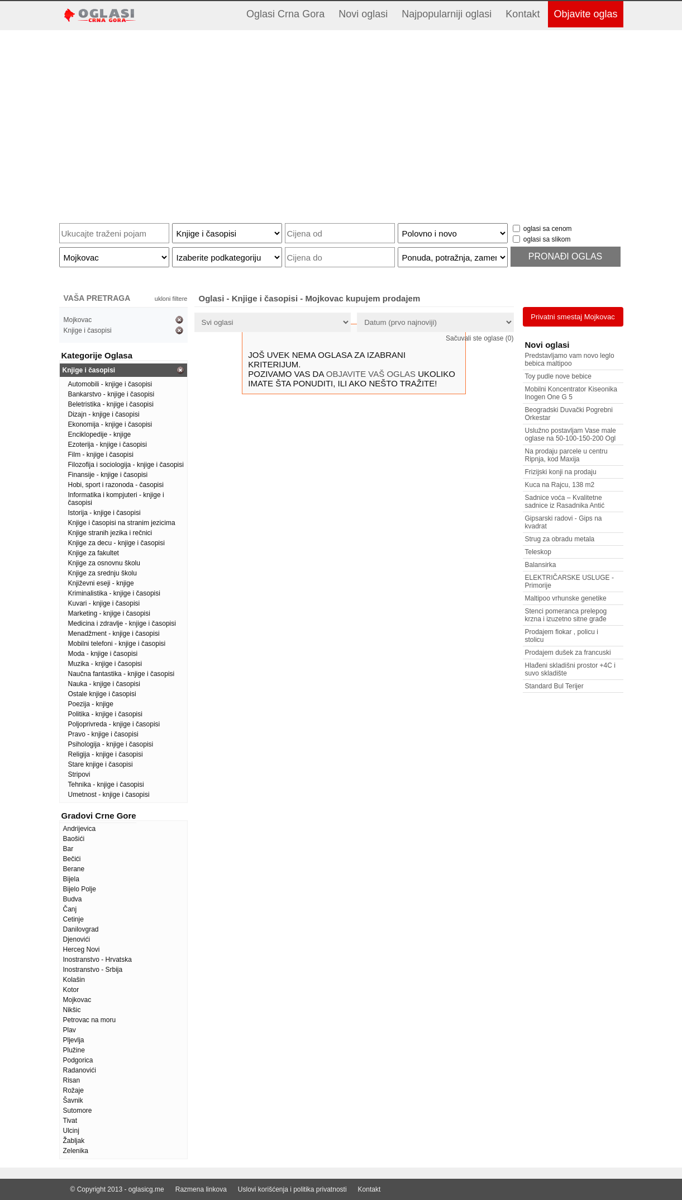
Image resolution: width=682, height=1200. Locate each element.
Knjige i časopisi (88, 330)
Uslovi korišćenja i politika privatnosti (292, 1189)
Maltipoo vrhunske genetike (566, 598)
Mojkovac (78, 320)
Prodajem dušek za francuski (568, 652)
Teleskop (538, 552)
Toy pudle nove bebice (558, 376)
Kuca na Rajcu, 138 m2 (560, 485)
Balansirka (540, 565)
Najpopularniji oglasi (447, 14)
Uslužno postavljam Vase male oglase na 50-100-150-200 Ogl (570, 434)
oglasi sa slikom (547, 239)
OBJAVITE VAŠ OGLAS (371, 374)
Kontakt (522, 14)
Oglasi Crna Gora (285, 14)
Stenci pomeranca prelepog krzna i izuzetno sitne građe (566, 615)
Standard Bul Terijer (554, 686)
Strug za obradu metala (560, 539)
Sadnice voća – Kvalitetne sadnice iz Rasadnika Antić (565, 501)
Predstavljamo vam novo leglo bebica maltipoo (569, 359)
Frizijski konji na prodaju (561, 472)
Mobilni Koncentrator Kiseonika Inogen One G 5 (571, 393)
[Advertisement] (341, 122)
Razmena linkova (201, 1189)
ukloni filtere (171, 298)
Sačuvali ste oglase (479, 338)
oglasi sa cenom (547, 229)
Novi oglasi (363, 14)
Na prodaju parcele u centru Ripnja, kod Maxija (566, 455)
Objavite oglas (585, 14)
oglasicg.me (146, 1189)
